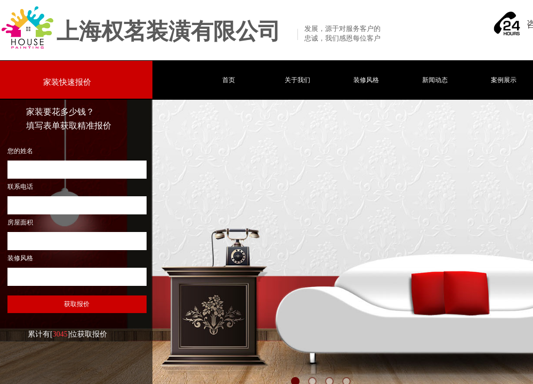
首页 (228, 80)
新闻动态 (435, 80)
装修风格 (366, 80)
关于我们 (297, 80)
